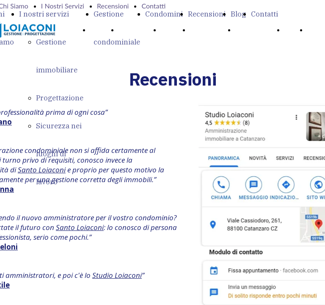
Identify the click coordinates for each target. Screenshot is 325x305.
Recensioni (207, 14)
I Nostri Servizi (62, 6)
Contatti (264, 14)
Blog (238, 14)
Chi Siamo (136, 29)
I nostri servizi (44, 14)
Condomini (164, 14)
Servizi (172, 29)
